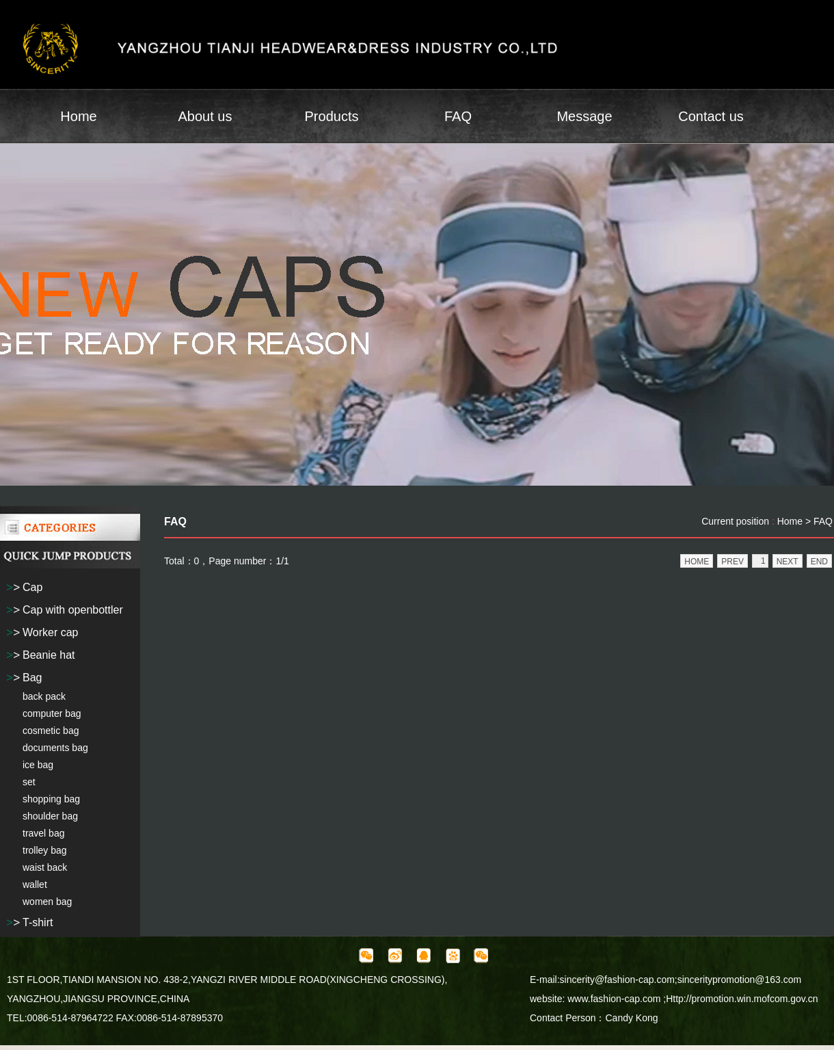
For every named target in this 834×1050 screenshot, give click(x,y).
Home (78, 116)
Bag (32, 677)
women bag (47, 901)
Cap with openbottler (73, 610)
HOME (696, 561)
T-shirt (38, 922)
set (29, 781)
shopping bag (51, 798)
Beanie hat (49, 655)
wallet (35, 884)
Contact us (711, 116)
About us (205, 116)
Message (584, 116)
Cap (32, 587)
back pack (44, 696)
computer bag (52, 713)
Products (332, 116)
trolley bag (45, 850)
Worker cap (51, 632)
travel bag (43, 833)
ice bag (38, 764)
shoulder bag (50, 816)
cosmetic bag (51, 730)
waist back (45, 867)
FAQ (458, 116)
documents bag (55, 747)
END (819, 561)
